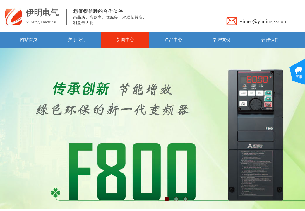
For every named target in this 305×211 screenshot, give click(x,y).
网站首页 (28, 39)
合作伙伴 (270, 39)
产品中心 (173, 39)
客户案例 (222, 39)
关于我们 (77, 39)
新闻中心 (125, 39)
